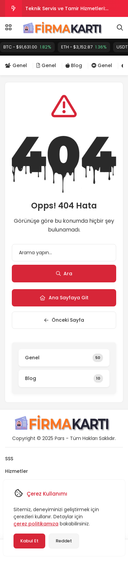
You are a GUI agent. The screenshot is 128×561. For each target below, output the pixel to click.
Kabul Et (29, 541)
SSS (9, 458)
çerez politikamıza (35, 523)
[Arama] (120, 28)
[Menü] (8, 27)
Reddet (63, 541)
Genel (16, 65)
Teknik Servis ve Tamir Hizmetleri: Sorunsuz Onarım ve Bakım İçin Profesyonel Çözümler (65, 11)
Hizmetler (16, 471)
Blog (74, 65)
